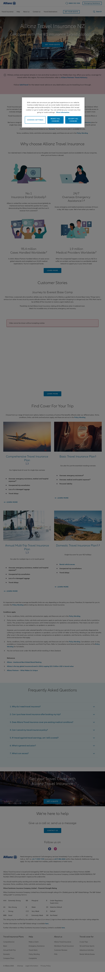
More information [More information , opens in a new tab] (62, 112)
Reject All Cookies (55, 120)
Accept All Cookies (73, 120)
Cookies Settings (35, 120)
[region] (53, 112)
